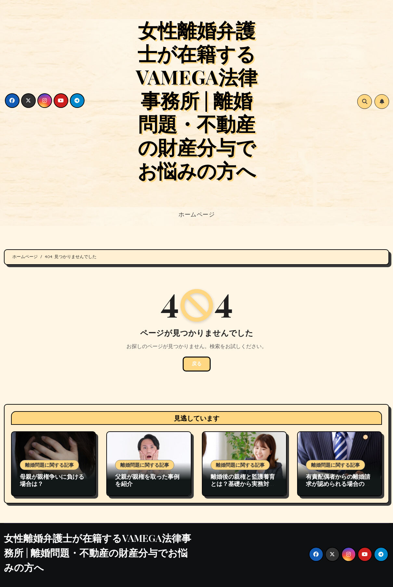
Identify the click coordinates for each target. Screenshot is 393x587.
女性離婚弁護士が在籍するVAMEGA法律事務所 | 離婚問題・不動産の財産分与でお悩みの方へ (196, 100)
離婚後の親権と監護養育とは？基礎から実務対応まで (243, 483)
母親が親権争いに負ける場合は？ (52, 480)
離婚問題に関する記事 (49, 465)
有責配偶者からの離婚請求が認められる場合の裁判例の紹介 (338, 483)
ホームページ (196, 214)
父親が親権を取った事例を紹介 (147, 480)
